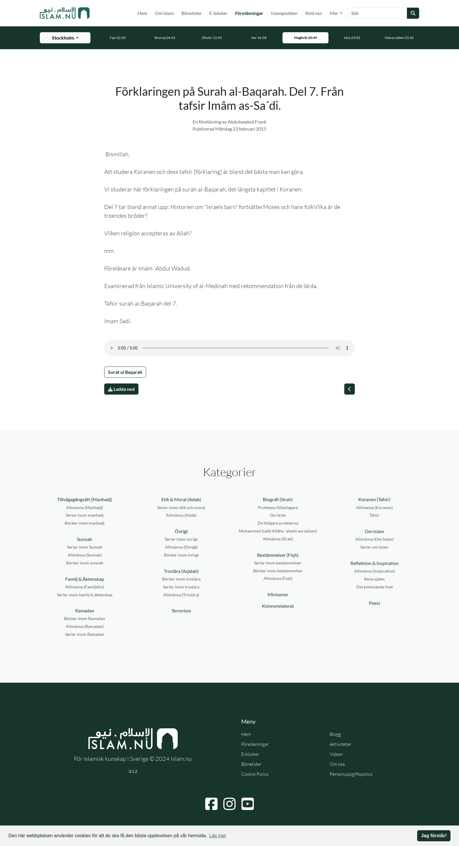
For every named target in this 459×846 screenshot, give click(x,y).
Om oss (337, 764)
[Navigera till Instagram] (229, 804)
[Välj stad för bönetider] (65, 37)
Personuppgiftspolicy (351, 774)
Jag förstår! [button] (434, 835)
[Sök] (377, 13)
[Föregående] (349, 389)
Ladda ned (121, 389)
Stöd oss (313, 13)
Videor (336, 754)
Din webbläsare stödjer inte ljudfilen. (229, 348)
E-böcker (218, 13)
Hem (142, 13)
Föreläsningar (250, 12)
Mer (334, 13)
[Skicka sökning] (413, 13)
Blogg (335, 734)
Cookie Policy (255, 774)
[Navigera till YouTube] (248, 804)
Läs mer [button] (217, 835)
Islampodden (284, 13)
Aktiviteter (340, 744)
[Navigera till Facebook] (211, 804)
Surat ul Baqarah (125, 372)
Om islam (164, 13)
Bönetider (191, 13)
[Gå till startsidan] (65, 13)
